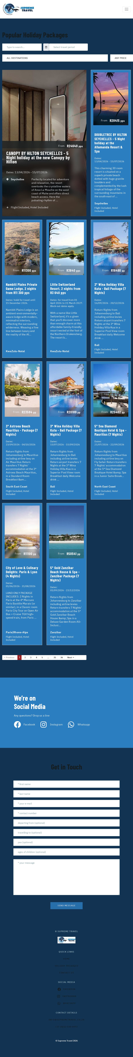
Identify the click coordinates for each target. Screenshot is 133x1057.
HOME (66, 958)
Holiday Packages (66, 966)
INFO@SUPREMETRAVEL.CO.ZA (67, 1019)
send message (66, 905)
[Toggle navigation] (126, 9)
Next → (70, 657)
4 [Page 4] (36, 657)
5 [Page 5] (42, 657)
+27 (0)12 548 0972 (66, 1026)
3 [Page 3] (30, 657)
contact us (66, 972)
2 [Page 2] (25, 657)
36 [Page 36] (61, 657)
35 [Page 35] (55, 657)
